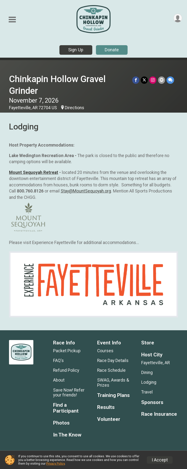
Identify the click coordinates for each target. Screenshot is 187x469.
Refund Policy (66, 370)
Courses (105, 350)
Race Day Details (113, 360)
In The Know (67, 435)
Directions (74, 107)
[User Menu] (177, 18)
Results (106, 407)
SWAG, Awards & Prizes (113, 382)
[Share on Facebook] (136, 80)
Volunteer (108, 419)
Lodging (148, 382)
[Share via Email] (161, 80)
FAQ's (58, 360)
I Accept (160, 460)
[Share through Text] (170, 80)
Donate (112, 49)
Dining (147, 372)
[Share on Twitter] (144, 80)
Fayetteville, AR (155, 362)
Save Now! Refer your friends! (68, 392)
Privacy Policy (55, 463)
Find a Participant (66, 408)
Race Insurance (159, 414)
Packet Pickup (67, 350)
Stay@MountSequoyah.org (86, 191)
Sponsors (152, 402)
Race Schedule (111, 370)
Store (147, 343)
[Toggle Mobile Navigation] (12, 20)
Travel (147, 392)
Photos (61, 423)
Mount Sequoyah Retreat (33, 172)
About (59, 380)
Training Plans (113, 395)
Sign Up (75, 49)
